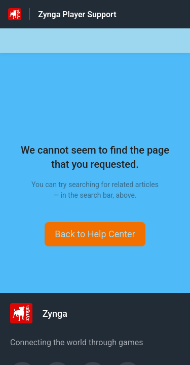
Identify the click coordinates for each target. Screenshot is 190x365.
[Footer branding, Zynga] (44, 313)
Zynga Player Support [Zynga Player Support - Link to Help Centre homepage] (77, 14)
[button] (95, 234)
